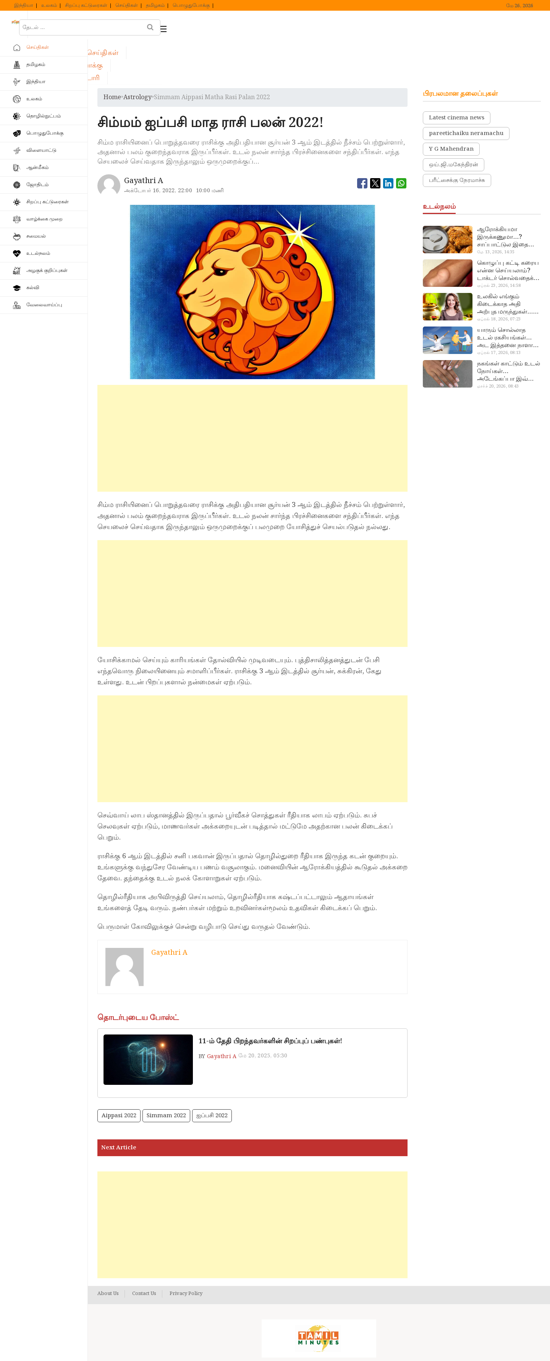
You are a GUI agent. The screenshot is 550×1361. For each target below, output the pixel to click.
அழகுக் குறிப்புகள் (47, 271)
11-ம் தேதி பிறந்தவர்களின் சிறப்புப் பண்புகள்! (270, 996)
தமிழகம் (155, 5)
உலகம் (49, 5)
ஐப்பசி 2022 (212, 1071)
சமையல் (36, 236)
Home (112, 53)
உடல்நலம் (38, 253)
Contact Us (144, 1249)
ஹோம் (118, 25)
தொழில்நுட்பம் (43, 116)
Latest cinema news (456, 73)
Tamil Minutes (310, 1347)
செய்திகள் (126, 5)
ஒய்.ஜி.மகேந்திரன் (453, 120)
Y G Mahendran (451, 104)
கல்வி (32, 288)
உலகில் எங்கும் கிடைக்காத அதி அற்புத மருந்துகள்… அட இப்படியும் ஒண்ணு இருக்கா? (505, 260)
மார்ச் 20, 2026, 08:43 (498, 342)
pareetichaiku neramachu (466, 89)
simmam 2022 (166, 1071)
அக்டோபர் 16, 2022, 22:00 (158, 146)
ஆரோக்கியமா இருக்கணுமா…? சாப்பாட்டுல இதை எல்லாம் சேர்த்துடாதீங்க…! (502, 193)
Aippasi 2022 (119, 1071)
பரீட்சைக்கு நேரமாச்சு (457, 136)
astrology (137, 53)
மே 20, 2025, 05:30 (262, 1011)
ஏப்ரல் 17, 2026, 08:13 (499, 308)
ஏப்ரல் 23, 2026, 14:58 (499, 241)
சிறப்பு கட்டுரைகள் (86, 5)
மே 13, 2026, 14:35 (495, 207)
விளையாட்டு (41, 150)
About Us (108, 1249)
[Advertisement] (252, 394)
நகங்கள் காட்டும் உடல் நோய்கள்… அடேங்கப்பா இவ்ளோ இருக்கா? (508, 327)
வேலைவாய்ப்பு (44, 305)
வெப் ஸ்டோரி (321, 25)
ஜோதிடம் (37, 185)
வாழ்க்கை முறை (44, 219)
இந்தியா (23, 5)
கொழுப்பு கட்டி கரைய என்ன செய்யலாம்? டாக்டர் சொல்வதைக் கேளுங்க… (508, 226)
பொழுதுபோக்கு (191, 5)
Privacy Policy (186, 1249)
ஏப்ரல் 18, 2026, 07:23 (499, 275)
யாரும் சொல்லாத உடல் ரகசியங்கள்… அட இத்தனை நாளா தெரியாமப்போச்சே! (505, 293)
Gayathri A (221, 1012)
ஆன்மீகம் (37, 168)
